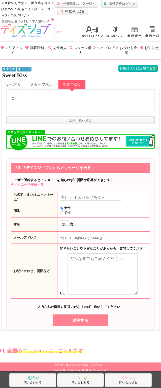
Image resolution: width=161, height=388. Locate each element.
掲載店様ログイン (119, 4)
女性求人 (57, 48)
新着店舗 (34, 48)
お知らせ (149, 48)
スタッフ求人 (80, 50)
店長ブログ (72, 84)
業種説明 (134, 32)
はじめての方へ (115, 32)
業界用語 (152, 31)
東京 (59, 32)
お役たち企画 (126, 50)
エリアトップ (12, 50)
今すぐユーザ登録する (27, 184)
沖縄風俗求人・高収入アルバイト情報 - (27, 27)
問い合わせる (33, 380)
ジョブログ (104, 48)
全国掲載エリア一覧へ (76, 4)
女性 (65, 208)
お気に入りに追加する (138, 68)
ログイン (92, 31)
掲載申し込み (72, 11)
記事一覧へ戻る (81, 120)
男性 (65, 212)
